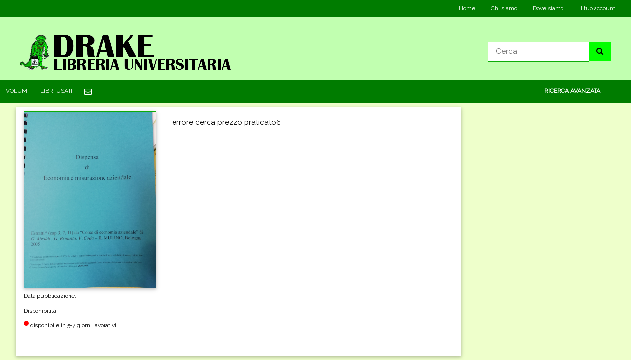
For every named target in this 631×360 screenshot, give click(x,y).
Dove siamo (548, 8)
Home (467, 8)
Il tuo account (597, 8)
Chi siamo (504, 8)
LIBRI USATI (56, 90)
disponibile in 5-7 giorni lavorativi (70, 329)
